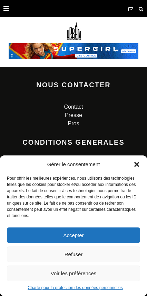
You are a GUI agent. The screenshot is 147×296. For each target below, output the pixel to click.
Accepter (73, 235)
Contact (73, 107)
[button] (136, 164)
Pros (73, 123)
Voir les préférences (74, 273)
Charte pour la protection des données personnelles (75, 287)
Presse (73, 115)
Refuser (74, 254)
